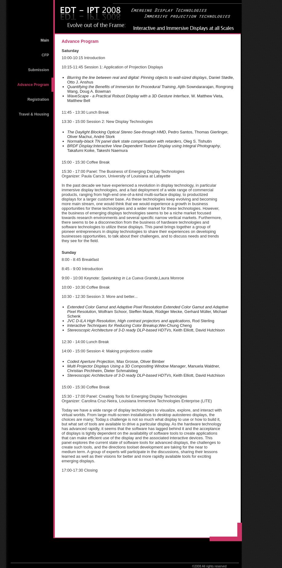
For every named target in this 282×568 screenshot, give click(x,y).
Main (45, 40)
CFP (45, 55)
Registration (38, 99)
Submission (38, 70)
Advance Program (33, 85)
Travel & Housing (34, 114)
